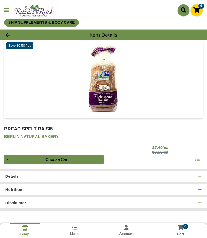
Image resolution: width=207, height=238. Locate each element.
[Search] (183, 10)
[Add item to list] (197, 160)
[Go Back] (29, 35)
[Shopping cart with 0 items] (196, 10)
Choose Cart (57, 160)
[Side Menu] (6, 10)
